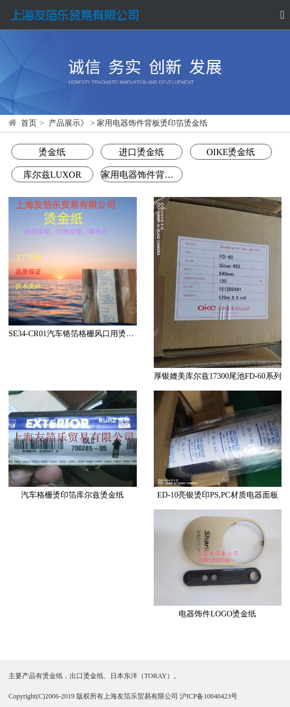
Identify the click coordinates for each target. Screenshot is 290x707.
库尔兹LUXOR (52, 174)
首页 (29, 123)
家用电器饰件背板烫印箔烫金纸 (141, 174)
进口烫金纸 (141, 152)
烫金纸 (52, 152)
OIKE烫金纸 (230, 152)
